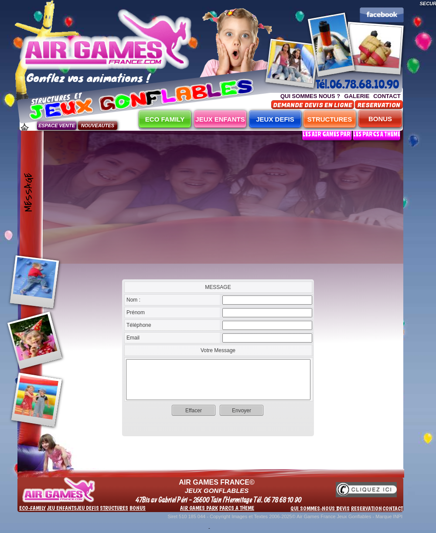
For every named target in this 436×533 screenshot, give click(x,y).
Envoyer (241, 410)
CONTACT (387, 96)
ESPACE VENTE (56, 125)
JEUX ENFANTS (220, 119)
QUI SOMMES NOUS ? (310, 96)
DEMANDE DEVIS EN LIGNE (312, 105)
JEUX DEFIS (275, 119)
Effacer (193, 410)
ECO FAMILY (164, 119)
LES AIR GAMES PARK (328, 134)
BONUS (380, 118)
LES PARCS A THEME (376, 134)
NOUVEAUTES (97, 125)
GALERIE (357, 96)
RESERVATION (379, 105)
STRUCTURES (329, 119)
